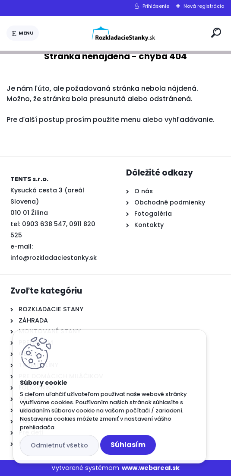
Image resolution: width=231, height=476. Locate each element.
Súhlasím (128, 445)
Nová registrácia (204, 6)
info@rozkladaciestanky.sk (53, 257)
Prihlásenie (155, 6)
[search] (216, 32)
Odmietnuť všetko (59, 445)
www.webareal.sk (151, 467)
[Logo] (123, 33)
